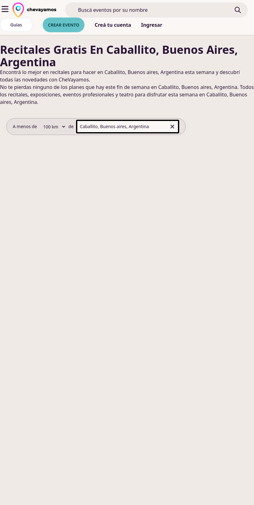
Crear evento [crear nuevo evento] (63, 25)
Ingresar (151, 24)
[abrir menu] (5, 9)
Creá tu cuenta (113, 24)
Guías (16, 25)
